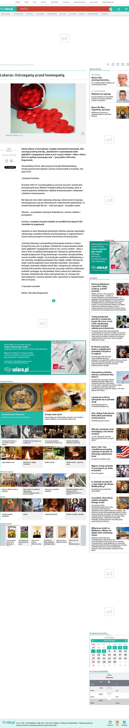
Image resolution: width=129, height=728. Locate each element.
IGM (22, 723)
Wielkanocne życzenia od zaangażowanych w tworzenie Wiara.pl (101, 114)
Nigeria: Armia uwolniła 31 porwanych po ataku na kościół (102, 468)
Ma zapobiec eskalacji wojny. (101, 459)
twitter (127, 64)
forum (17, 2)
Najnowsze (93, 278)
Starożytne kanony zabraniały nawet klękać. (101, 490)
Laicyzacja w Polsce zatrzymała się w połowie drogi (103, 399)
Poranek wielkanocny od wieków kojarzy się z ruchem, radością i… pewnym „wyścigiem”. (102, 98)
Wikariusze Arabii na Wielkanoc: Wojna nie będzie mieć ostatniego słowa (102, 531)
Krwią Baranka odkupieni (13, 414)
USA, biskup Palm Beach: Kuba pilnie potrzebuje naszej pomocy (103, 415)
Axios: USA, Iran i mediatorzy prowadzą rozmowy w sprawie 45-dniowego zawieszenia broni (102, 451)
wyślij (6, 161)
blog (26, 2)
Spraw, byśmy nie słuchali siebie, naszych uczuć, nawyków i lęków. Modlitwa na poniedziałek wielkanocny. (64, 418)
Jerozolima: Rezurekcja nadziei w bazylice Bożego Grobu (102, 500)
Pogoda (109, 675)
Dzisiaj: (109, 637)
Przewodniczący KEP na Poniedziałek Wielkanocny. (100, 405)
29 (93, 647)
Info (24, 9)
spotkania (54, 2)
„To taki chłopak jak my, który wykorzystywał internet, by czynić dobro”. (103, 438)
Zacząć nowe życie (53, 414)
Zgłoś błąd (124, 722)
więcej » (19, 444)
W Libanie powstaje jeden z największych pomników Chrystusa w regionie (101, 350)
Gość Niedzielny (80, 2)
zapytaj (43, 2)
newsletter (117, 64)
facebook (122, 64)
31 (104, 647)
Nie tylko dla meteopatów (99, 671)
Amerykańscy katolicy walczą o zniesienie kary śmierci (103, 374)
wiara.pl (8, 9)
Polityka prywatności (86, 723)
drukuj (11, 161)
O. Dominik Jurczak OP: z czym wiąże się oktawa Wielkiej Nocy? (102, 484)
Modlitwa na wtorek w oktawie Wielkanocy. (16, 417)
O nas (18, 723)
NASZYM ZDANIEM (95, 69)
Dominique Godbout (12, 135)
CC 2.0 (21, 135)
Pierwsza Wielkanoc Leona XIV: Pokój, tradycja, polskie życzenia (101, 287)
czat (34, 2)
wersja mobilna (108, 2)
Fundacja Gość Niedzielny (69, 723)
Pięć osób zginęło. (98, 473)
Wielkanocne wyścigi (101, 94)
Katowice (109, 677)
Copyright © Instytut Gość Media (26, 725)
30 (98, 647)
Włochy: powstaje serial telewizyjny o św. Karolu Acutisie (103, 431)
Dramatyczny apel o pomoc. (101, 421)
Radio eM (66, 2)
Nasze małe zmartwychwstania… (101, 79)
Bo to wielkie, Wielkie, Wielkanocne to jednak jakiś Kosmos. (103, 84)
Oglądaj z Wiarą (6, 524)
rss (113, 64)
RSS (117, 722)
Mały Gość (94, 2)
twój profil (118, 9)
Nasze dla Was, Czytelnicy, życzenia (101, 108)
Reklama (56, 723)
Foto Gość (48, 723)
